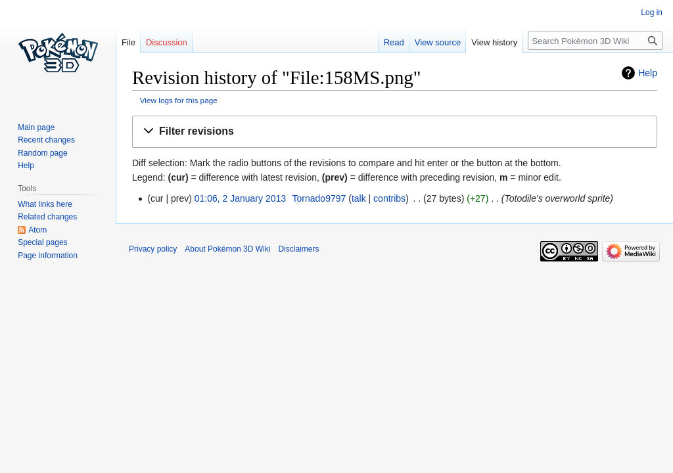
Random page (42, 153)
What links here (45, 204)
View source (438, 42)
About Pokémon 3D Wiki (227, 249)
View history (494, 42)
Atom (37, 230)
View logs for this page (179, 100)
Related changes (47, 216)
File (128, 42)
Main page (36, 127)
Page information (48, 255)
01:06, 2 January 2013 (240, 198)
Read (394, 42)
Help (647, 73)
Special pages (42, 242)
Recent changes (46, 140)
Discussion (166, 42)
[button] (394, 132)
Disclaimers (298, 249)
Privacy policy (153, 249)
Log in (651, 12)
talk (359, 198)
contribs (389, 198)
